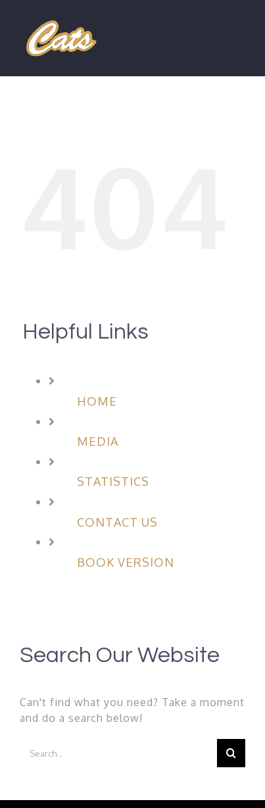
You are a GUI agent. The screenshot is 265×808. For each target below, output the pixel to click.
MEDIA (97, 441)
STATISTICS (113, 481)
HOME (97, 401)
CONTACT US (117, 522)
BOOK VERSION (125, 562)
